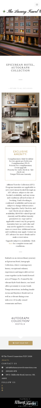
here (11, 243)
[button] (35, 404)
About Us (5, 360)
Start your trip (20, 343)
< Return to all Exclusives (20, 88)
